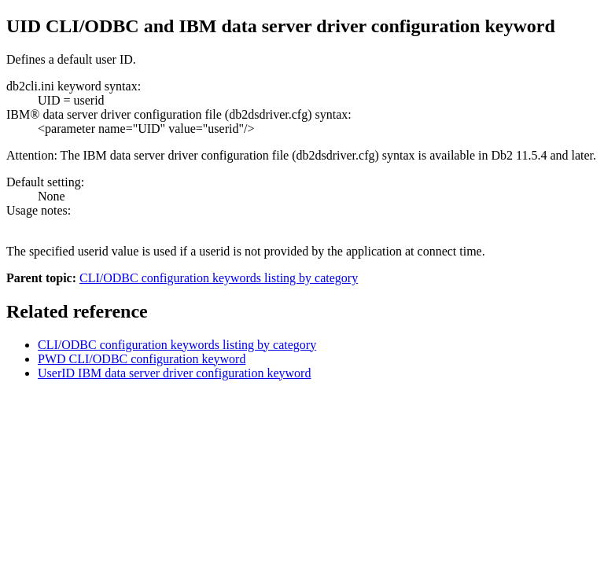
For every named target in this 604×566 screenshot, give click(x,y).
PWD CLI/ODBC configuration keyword (141, 359)
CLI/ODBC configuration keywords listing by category (218, 278)
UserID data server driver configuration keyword (174, 373)
